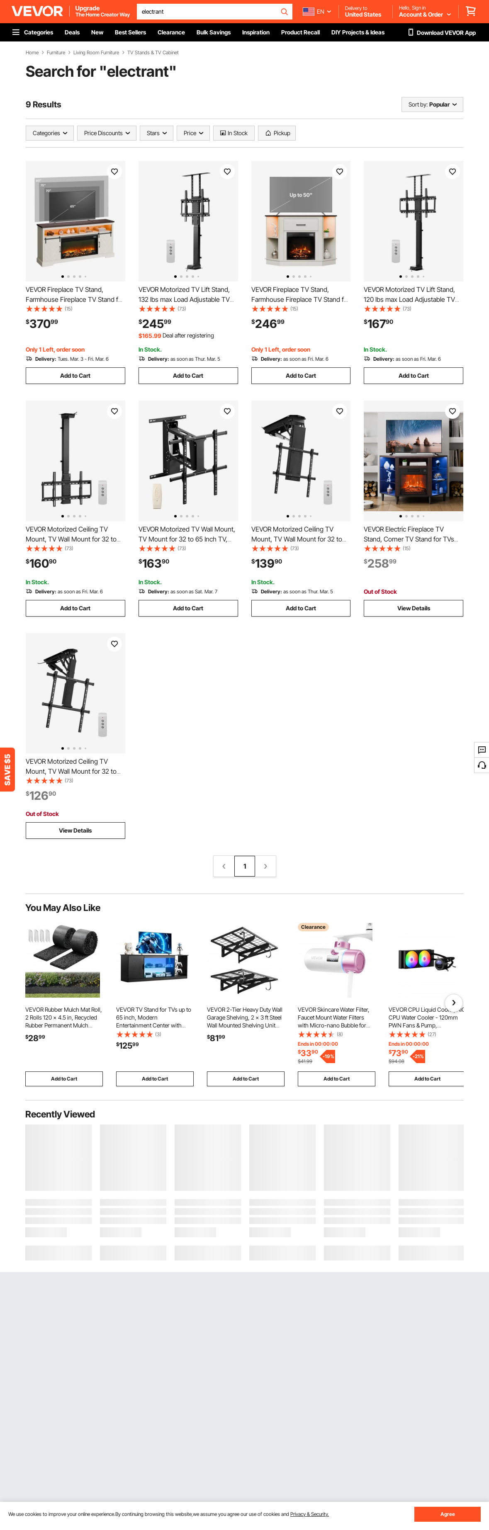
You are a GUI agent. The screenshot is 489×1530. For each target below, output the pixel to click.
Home (32, 53)
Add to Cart (75, 375)
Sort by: (418, 104)
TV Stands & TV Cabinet (153, 53)
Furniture (56, 53)
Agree (447, 1514)
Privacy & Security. (309, 1514)
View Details (413, 608)
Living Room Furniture (96, 53)
